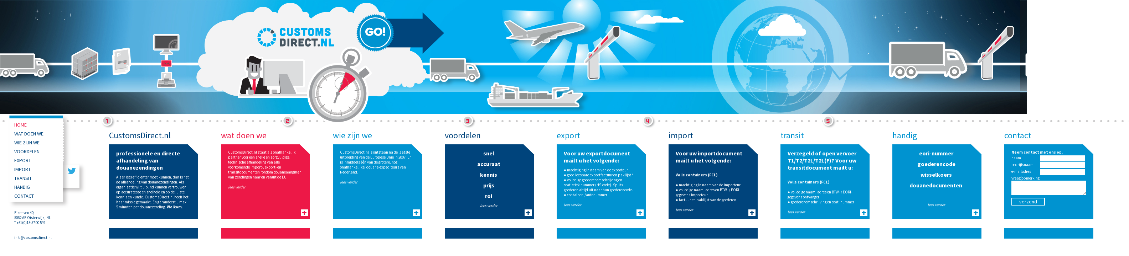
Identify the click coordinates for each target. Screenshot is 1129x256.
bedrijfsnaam (1022, 164)
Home (20, 125)
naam (1016, 157)
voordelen (27, 151)
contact (24, 196)
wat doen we (28, 133)
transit (23, 178)
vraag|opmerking (1025, 178)
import (22, 169)
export (22, 160)
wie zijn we (27, 142)
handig (22, 187)
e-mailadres (1021, 171)
